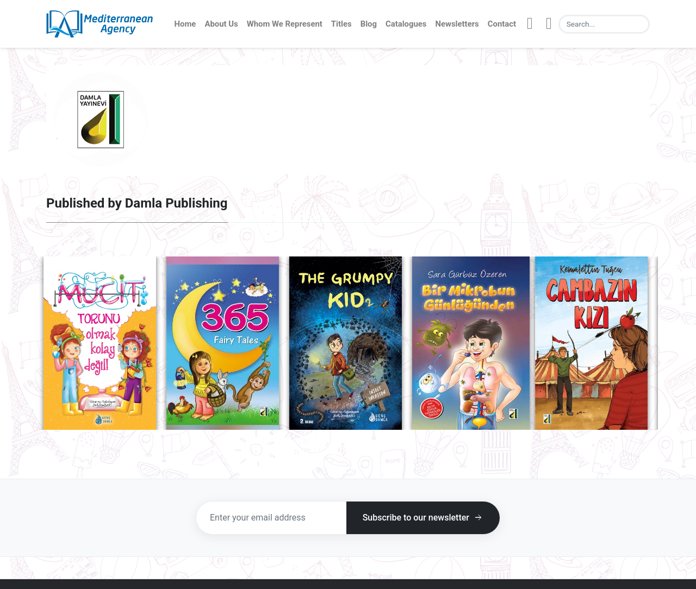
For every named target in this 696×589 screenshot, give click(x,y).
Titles (341, 24)
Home (185, 24)
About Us (221, 24)
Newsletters (457, 24)
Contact (502, 24)
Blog (369, 24)
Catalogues (406, 24)
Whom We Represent (284, 24)
